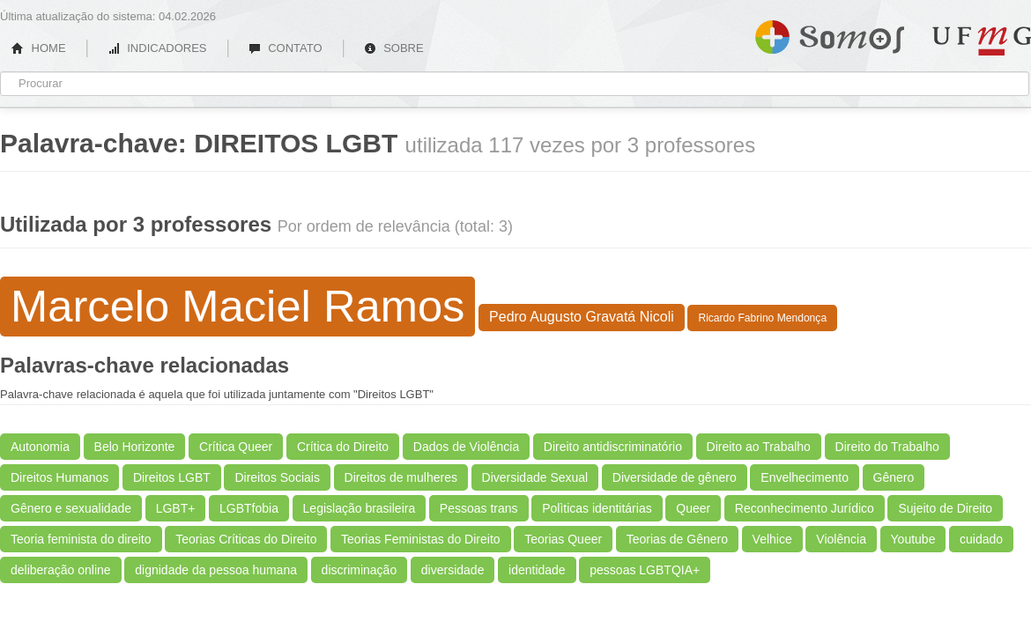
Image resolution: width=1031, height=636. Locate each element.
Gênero (894, 477)
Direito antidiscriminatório (613, 447)
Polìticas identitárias (597, 508)
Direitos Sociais (276, 477)
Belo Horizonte (134, 447)
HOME (38, 48)
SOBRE (394, 48)
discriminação (359, 570)
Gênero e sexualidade (71, 508)
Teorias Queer (563, 539)
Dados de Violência (466, 447)
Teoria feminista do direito (81, 539)
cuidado (981, 539)
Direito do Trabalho (887, 447)
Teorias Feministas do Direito (421, 539)
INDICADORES (157, 48)
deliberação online (61, 570)
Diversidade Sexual (535, 477)
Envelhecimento (804, 477)
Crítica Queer (235, 447)
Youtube (913, 539)
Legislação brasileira (359, 508)
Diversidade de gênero (674, 477)
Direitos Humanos (59, 477)
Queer (693, 508)
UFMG (981, 40)
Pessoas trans (479, 508)
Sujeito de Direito (945, 508)
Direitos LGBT (172, 477)
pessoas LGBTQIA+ (645, 570)
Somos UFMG (829, 33)
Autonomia (40, 447)
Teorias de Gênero (677, 539)
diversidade (453, 570)
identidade (537, 570)
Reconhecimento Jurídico (804, 508)
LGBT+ (176, 508)
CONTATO (285, 48)
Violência (841, 539)
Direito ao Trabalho (759, 447)
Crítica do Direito (343, 447)
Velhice (772, 539)
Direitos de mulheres (401, 477)
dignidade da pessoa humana (216, 570)
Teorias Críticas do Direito (245, 539)
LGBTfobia (248, 508)
